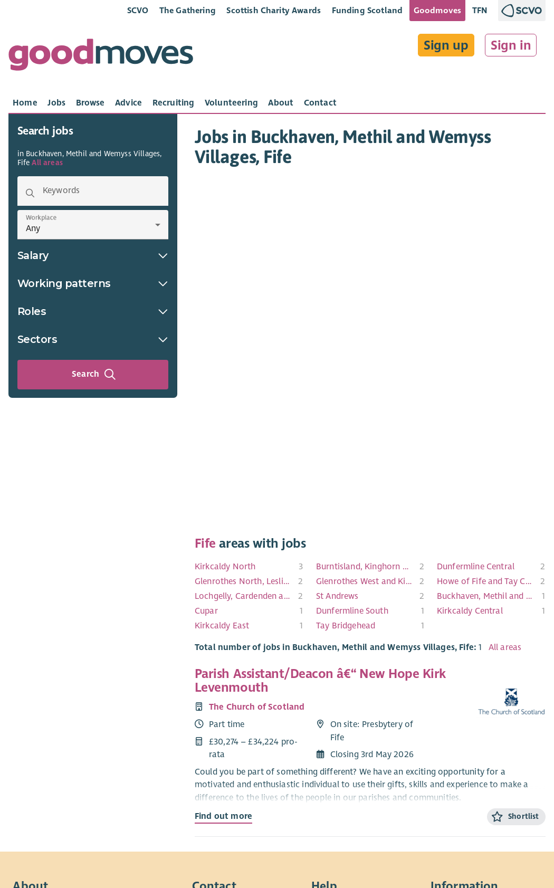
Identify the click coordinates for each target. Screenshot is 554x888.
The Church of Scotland (257, 707)
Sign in (511, 45)
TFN (480, 10)
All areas (47, 162)
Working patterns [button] (92, 283)
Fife (205, 543)
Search (94, 374)
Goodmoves (437, 10)
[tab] (25, 103)
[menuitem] (249, 566)
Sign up (446, 45)
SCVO (138, 10)
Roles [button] (92, 311)
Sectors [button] (92, 339)
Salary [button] (92, 255)
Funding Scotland (367, 10)
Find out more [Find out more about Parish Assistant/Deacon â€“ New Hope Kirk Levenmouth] (223, 816)
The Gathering (187, 10)
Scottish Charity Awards (273, 10)
